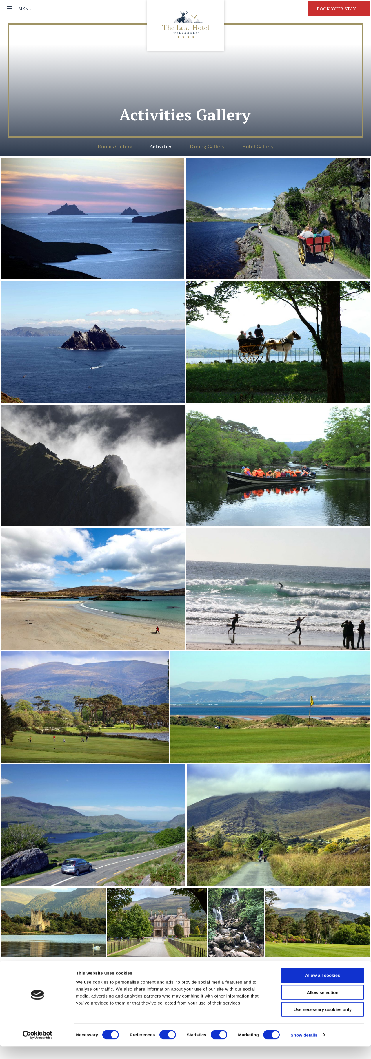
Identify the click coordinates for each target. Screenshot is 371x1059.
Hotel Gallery (258, 146)
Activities (161, 146)
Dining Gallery (207, 146)
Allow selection (322, 1005)
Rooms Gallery (115, 146)
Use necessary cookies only (323, 1022)
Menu (24, 8)
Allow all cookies (322, 987)
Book (336, 9)
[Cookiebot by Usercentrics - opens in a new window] (37, 1047)
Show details (304, 1047)
